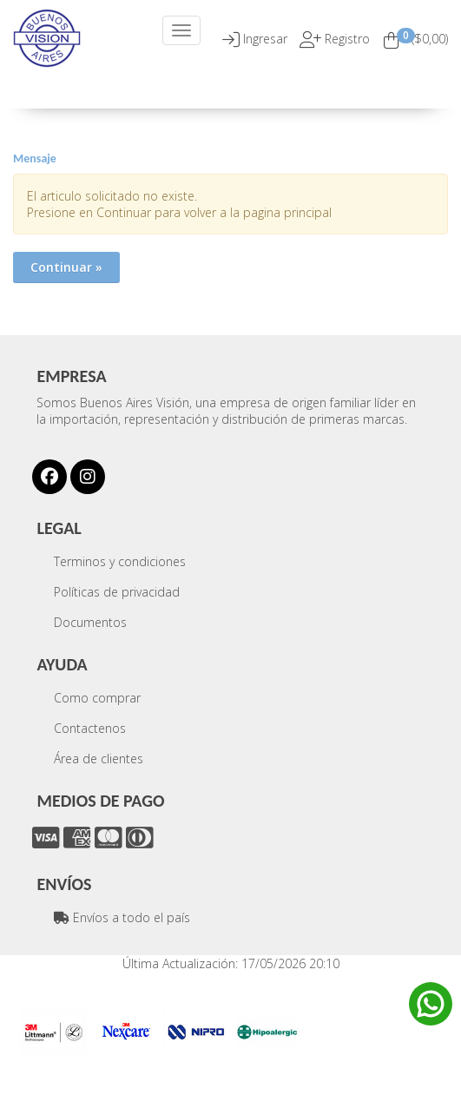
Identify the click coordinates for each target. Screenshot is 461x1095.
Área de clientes (98, 758)
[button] (267, 38)
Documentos (90, 622)
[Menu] (181, 30)
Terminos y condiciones (120, 561)
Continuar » (66, 267)
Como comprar (97, 697)
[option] (53, 1030)
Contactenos (90, 728)
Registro (345, 38)
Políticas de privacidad (117, 592)
